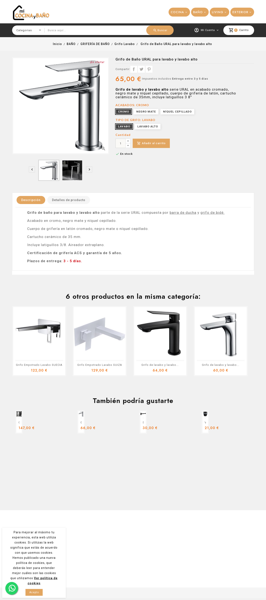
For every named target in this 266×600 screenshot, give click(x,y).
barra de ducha (183, 212)
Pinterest (149, 69)
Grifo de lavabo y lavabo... (160, 364)
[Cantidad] (120, 143)
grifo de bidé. (212, 212)
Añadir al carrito (151, 143)
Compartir (133, 69)
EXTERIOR (240, 12)
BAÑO (198, 12)
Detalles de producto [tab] (68, 200)
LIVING (217, 12)
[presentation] (32, 169)
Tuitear (141, 69)
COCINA (177, 12)
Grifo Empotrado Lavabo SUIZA (99, 364)
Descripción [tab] (31, 200)
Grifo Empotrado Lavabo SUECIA (39, 364)
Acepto (34, 592)
